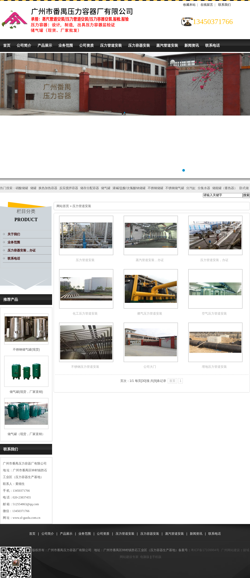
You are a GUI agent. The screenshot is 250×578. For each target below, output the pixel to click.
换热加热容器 (48, 188)
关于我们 (14, 234)
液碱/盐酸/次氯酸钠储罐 (129, 188)
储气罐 (105, 188)
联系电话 (212, 45)
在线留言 (207, 5)
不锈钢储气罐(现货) (26, 349)
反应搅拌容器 (68, 188)
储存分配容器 (89, 188)
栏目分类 (26, 211)
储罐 (33, 188)
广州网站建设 (230, 550)
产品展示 (45, 45)
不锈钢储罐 (155, 188)
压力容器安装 (139, 45)
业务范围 (65, 45)
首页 (6, 45)
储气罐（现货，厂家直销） (26, 434)
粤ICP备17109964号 (205, 550)
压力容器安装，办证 (22, 250)
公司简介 (24, 45)
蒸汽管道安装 (167, 45)
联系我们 (224, 5)
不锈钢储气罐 (174, 188)
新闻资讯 (191, 45)
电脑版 (144, 557)
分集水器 (204, 188)
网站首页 (63, 206)
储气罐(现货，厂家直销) (26, 392)
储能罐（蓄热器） (224, 188)
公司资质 (86, 45)
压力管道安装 (111, 45)
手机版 (156, 557)
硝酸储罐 (22, 188)
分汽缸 (191, 188)
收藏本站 (189, 5)
